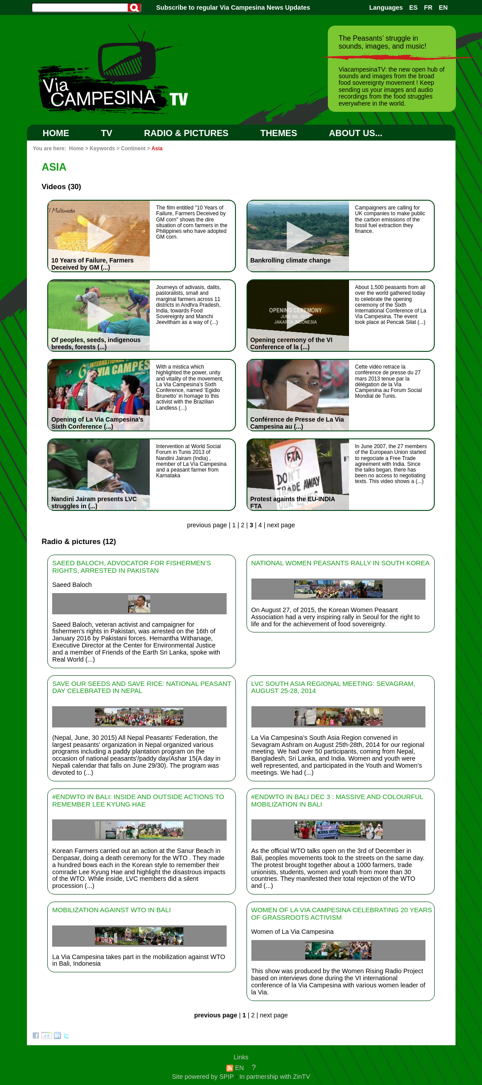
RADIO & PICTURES (186, 133)
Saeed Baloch (72, 584)
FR (428, 7)
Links (241, 1057)
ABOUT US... (356, 133)
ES (413, 7)
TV (107, 133)
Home (56, 133)
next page (281, 525)
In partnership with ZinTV (274, 1076)
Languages (386, 7)
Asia (157, 148)
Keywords (102, 148)
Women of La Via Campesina (292, 931)
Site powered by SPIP (203, 1076)
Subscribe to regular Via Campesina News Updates (233, 7)
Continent (133, 148)
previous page (207, 525)
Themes (278, 133)
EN (443, 7)
